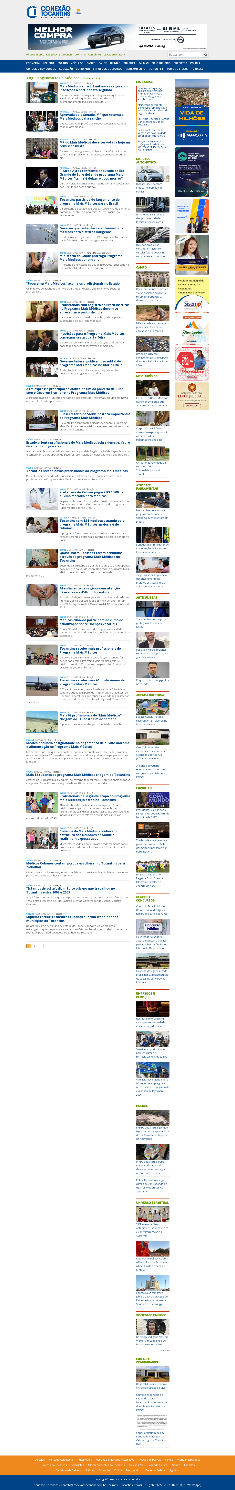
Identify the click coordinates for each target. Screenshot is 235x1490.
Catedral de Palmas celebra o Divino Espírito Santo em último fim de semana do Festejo (152, 1264)
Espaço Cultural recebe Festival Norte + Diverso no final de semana (151, 720)
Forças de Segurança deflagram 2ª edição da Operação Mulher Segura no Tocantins (152, 146)
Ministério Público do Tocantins (106, 1465)
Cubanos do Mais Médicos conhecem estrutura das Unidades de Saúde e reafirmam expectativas (88, 835)
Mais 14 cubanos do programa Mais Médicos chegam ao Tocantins (78, 775)
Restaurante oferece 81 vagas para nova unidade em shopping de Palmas (152, 132)
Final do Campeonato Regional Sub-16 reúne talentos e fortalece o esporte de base (149, 880)
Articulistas (146, 598)
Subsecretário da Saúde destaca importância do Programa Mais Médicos (95, 416)
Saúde (102, 63)
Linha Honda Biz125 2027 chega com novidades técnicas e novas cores (150, 218)
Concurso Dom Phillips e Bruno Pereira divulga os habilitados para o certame (151, 909)
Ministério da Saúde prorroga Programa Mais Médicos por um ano (91, 258)
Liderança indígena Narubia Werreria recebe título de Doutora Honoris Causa (152, 1340)
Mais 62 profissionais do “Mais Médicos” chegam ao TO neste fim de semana (91, 717)
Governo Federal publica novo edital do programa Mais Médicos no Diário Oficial (91, 363)
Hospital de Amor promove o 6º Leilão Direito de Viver (152, 1385)
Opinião (115, 63)
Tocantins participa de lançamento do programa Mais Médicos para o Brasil (90, 201)
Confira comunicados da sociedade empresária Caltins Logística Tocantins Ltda (151, 1438)
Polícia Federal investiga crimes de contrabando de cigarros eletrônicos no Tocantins (151, 1185)
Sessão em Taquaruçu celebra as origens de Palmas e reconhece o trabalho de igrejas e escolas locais (150, 93)
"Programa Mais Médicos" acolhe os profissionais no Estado (73, 283)
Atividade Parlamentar (147, 487)
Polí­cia (195, 63)
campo (169, 1459)
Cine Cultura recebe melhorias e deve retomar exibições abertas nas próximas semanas (151, 752)
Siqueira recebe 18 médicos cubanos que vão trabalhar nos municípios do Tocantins (72, 919)
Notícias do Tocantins (97, 1470)
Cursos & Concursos (41, 69)
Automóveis (85, 1459)
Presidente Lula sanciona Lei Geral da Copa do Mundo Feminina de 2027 (152, 813)
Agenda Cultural (150, 695)
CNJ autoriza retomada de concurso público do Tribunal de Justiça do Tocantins (151, 468)
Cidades (198, 69)
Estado (62, 63)
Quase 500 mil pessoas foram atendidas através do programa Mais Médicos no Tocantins (91, 556)
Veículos (77, 63)
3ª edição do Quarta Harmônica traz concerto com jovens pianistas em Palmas (150, 771)
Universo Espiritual (152, 1203)
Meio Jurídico (161, 63)
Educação (66, 69)
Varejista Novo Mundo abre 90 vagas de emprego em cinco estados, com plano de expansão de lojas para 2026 (152, 1087)
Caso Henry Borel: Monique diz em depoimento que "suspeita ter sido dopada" (152, 401)
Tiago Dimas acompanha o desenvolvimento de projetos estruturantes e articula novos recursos (151, 580)
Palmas (143, 63)
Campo (91, 63)
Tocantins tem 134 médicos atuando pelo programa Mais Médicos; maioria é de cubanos (92, 524)
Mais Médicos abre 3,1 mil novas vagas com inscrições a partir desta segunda (94, 88)
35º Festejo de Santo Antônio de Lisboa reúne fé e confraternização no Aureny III (152, 1229)
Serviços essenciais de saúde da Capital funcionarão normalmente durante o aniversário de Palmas (151, 1402)
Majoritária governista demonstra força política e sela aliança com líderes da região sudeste (153, 109)
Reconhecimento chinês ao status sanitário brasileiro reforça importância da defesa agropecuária (152, 294)
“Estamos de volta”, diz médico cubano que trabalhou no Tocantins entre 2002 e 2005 (70, 890)
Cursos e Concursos (145, 899)
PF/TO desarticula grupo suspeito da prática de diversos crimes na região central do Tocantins (151, 1167)
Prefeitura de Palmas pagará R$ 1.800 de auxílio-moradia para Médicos (91, 494)
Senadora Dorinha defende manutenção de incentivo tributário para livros (152, 548)
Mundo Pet (155, 69)
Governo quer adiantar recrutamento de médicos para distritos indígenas (91, 230)
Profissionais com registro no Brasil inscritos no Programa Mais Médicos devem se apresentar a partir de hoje (94, 308)
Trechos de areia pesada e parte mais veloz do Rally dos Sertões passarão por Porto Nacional (152, 845)
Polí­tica (48, 63)
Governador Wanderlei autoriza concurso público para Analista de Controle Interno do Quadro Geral (151, 942)
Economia (33, 63)
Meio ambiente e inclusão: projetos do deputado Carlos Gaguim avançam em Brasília (152, 515)
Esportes (180, 63)
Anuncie (67, 54)
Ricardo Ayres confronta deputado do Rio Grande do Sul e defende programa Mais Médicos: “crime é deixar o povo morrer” (92, 174)
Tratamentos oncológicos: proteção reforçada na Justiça (151, 622)
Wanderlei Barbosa (188, 1459)
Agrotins (174, 1470)
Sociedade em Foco (151, 1315)
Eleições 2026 (137, 1465)
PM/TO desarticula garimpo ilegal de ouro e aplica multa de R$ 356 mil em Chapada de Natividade (152, 1133)
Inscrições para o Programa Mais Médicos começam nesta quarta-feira (92, 335)
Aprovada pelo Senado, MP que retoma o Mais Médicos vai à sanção (92, 117)
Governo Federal (155, 1470)
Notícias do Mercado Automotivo (115, 1459)
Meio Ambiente (135, 69)
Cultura (129, 63)
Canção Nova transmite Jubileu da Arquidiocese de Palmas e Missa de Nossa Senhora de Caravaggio (152, 1298)
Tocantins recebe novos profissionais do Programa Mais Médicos (77, 471)
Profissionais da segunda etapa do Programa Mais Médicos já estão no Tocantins (95, 798)
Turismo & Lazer (178, 69)
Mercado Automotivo (146, 160)
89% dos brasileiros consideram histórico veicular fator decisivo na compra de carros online (150, 250)
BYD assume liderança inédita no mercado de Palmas (149, 187)
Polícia (142, 1106)
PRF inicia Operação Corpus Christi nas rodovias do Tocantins (153, 121)
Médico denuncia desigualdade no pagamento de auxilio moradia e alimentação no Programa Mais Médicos (77, 745)
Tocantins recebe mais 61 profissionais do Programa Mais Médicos (92, 682)
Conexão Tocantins (46, 1485)
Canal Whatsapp (114, 54)
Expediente (53, 54)
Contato (80, 54)
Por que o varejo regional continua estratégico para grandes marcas (151, 653)
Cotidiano (83, 69)
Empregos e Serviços (107, 69)
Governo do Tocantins (53, 1465)
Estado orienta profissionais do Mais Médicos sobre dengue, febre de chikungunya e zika (78, 444)
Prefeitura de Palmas (68, 1470)
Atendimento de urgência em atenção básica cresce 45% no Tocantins (90, 590)
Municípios (94, 54)
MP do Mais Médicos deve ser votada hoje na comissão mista (95, 144)
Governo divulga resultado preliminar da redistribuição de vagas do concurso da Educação (152, 976)
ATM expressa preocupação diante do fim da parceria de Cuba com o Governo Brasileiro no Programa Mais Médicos (75, 391)
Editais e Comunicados (147, 1361)
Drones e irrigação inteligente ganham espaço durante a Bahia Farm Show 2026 (152, 359)
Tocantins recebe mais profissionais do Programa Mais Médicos (90, 650)
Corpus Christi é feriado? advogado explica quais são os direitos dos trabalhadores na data (152, 434)
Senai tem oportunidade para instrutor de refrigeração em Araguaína (151, 1052)
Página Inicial (35, 54)
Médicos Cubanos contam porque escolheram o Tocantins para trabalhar (75, 865)
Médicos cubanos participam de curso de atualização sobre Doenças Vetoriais (91, 622)
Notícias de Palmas (149, 1459)
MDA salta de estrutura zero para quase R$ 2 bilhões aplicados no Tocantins (152, 326)
